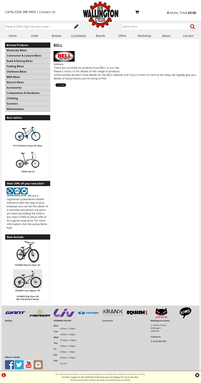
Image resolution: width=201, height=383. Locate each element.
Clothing (12, 98)
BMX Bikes (13, 77)
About (166, 36)
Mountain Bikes (17, 50)
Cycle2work (78, 36)
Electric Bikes (15, 82)
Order (35, 36)
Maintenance (15, 109)
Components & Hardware (23, 93)
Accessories (14, 87)
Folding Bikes (15, 66)
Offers (122, 36)
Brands (100, 36)
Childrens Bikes (17, 71)
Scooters (12, 103)
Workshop (144, 36)
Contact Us (47, 12)
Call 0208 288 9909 (20, 12)
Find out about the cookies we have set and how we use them (100, 379)
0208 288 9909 (159, 341)
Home (13, 36)
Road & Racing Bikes (20, 61)
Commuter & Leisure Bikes (24, 55)
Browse (56, 36)
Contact (188, 36)
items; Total (181, 13)
